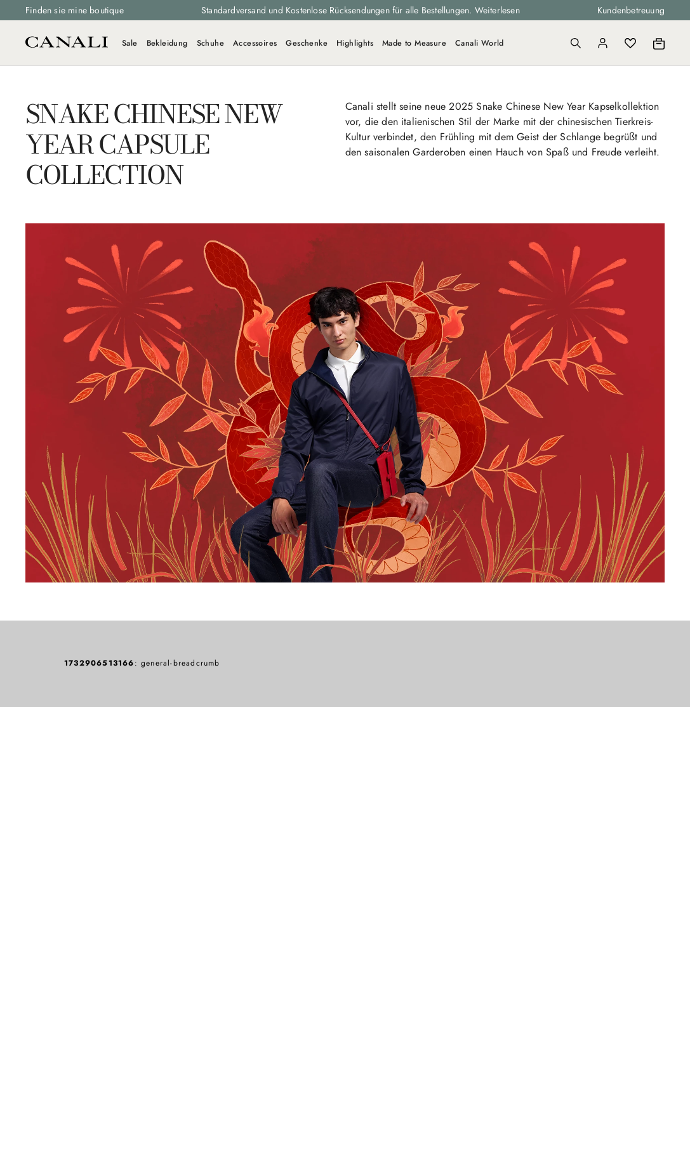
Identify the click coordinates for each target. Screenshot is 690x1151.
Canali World (479, 43)
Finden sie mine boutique (74, 10)
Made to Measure (414, 43)
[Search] (575, 43)
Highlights (354, 43)
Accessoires (255, 43)
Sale (130, 43)
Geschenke (307, 43)
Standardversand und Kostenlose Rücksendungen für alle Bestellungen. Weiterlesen (360, 10)
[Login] (603, 43)
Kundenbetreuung (631, 10)
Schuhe (210, 43)
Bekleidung (167, 43)
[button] (575, 43)
